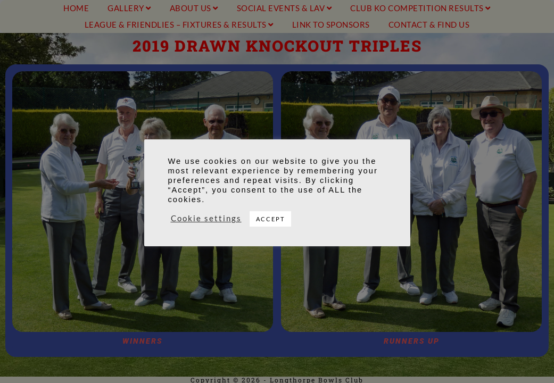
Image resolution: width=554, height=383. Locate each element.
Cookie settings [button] (206, 218)
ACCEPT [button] (270, 218)
